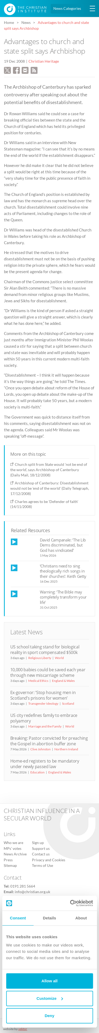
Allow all (49, 981)
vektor (22, 1029)
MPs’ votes (12, 848)
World (59, 658)
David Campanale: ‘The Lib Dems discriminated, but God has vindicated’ (63, 545)
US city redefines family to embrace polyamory (44, 718)
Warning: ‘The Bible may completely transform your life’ (63, 597)
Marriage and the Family (45, 726)
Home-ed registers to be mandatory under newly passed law (44, 763)
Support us (41, 848)
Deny (49, 1015)
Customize (49, 998)
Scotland (68, 703)
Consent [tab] (18, 918)
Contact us (41, 854)
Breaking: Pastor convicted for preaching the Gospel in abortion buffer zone (49, 741)
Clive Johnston (40, 749)
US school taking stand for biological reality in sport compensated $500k (44, 649)
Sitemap (10, 865)
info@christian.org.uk (32, 892)
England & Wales (63, 681)
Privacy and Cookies (48, 860)
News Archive (15, 854)
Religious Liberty (39, 658)
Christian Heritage (44, 61)
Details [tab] (49, 918)
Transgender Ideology (43, 703)
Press (8, 860)
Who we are (13, 843)
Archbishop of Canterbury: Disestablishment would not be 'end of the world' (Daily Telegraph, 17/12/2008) (49, 488)
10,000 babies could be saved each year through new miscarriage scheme (48, 672)
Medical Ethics (38, 681)
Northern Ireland (66, 749)
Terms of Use (42, 865)
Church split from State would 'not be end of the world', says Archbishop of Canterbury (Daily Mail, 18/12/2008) (48, 469)
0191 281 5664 (22, 886)
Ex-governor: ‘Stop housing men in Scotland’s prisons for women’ (43, 695)
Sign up (38, 843)
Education (37, 772)
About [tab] (81, 918)
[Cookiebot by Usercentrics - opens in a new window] (70, 903)
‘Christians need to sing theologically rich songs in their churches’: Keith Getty (63, 571)
